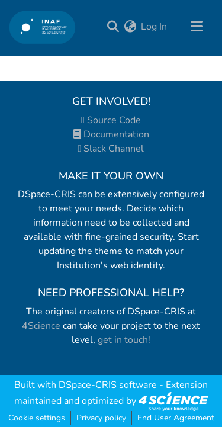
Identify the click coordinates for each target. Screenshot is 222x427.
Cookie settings (36, 417)
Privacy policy (101, 417)
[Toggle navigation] (196, 26)
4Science (41, 325)
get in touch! (124, 339)
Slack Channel (111, 148)
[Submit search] (112, 27)
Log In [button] (154, 26)
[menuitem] (130, 27)
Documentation (111, 134)
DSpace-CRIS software (108, 384)
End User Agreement (175, 417)
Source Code (111, 120)
